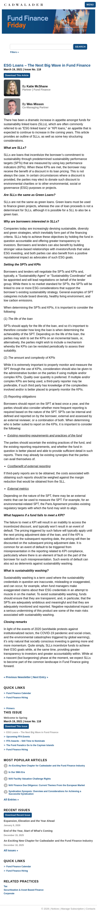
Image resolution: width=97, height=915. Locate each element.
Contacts (90, 908)
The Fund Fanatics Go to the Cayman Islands (30, 745)
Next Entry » (40, 677)
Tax (5, 886)
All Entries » (11, 799)
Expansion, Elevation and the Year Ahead (29, 820)
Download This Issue (16, 726)
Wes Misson (35, 104)
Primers (10, 708)
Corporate (9, 893)
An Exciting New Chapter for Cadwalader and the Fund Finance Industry (47, 765)
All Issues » (11, 850)
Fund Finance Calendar (18, 693)
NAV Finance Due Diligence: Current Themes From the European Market (47, 785)
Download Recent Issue (17, 815)
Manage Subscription (72, 908)
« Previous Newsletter (17, 677)
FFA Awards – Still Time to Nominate (25, 741)
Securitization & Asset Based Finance (23, 890)
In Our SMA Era (17, 772)
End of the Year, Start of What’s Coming (28, 830)
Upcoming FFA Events (18, 736)
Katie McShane (37, 86)
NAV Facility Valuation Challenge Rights (30, 778)
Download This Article (17, 75)
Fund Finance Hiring (17, 697)
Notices (55, 908)
